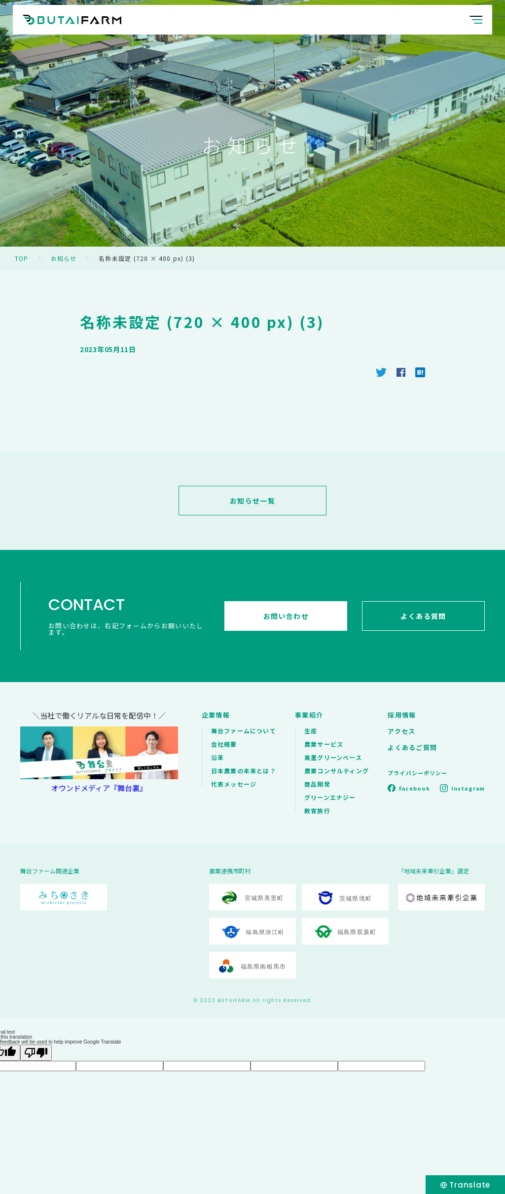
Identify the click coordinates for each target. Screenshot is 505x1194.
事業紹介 (309, 715)
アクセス (401, 731)
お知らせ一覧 (252, 501)
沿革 (217, 757)
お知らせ (64, 258)
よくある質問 (423, 616)
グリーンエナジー (330, 797)
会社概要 (224, 744)
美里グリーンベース (333, 757)
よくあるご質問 (412, 747)
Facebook (414, 788)
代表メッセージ (233, 784)
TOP (22, 258)
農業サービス (323, 744)
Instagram (468, 788)
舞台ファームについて (243, 730)
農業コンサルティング (336, 770)
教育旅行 (317, 810)
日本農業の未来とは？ (243, 770)
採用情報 (402, 715)
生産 (310, 730)
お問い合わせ (286, 616)
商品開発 (317, 784)
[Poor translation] (36, 1053)
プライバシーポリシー (417, 773)
